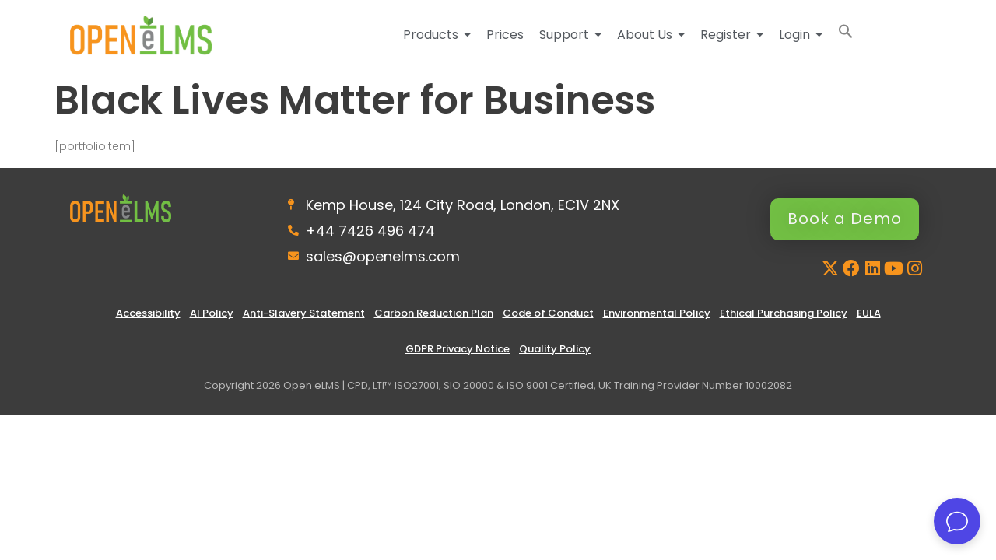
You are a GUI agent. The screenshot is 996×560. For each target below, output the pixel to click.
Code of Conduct (548, 313)
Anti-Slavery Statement (304, 313)
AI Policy (211, 313)
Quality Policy (555, 348)
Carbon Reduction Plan (433, 313)
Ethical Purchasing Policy (783, 313)
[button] (846, 35)
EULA (869, 313)
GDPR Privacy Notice (457, 348)
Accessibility (148, 313)
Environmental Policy (656, 313)
